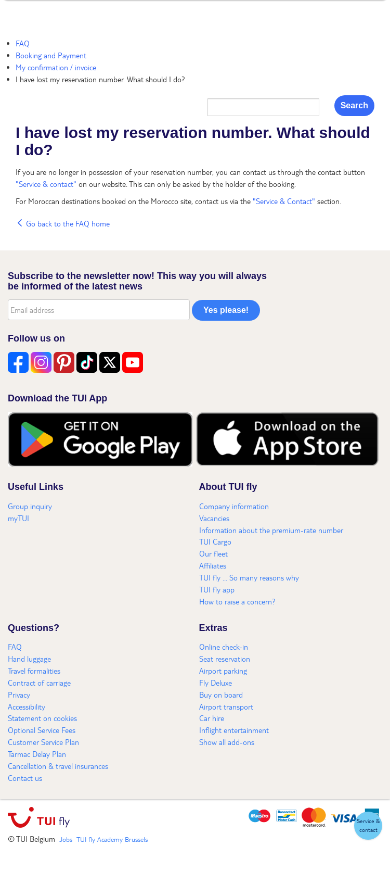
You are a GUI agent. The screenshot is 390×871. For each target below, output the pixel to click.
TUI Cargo (215, 541)
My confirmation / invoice (56, 67)
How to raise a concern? (237, 601)
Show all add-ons (226, 742)
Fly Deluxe (215, 682)
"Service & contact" (47, 183)
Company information (234, 506)
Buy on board (221, 694)
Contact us (25, 777)
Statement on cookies (42, 718)
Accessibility (26, 706)
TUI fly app (217, 589)
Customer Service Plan (43, 742)
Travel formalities (34, 670)
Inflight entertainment (234, 730)
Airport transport (226, 706)
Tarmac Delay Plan (37, 754)
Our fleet (213, 553)
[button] (368, 826)
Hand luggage (29, 658)
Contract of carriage (39, 682)
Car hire (211, 718)
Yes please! (226, 310)
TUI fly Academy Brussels (112, 839)
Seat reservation (224, 658)
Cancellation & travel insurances (58, 766)
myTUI (18, 518)
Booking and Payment (51, 55)
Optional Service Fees (41, 730)
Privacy (19, 694)
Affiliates (212, 565)
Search (354, 105)
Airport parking (223, 670)
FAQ (23, 43)
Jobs (65, 839)
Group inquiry (30, 506)
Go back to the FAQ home (63, 223)
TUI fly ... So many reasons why (249, 577)
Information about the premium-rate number (271, 530)
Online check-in (223, 646)
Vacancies (214, 518)
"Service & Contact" (284, 201)
